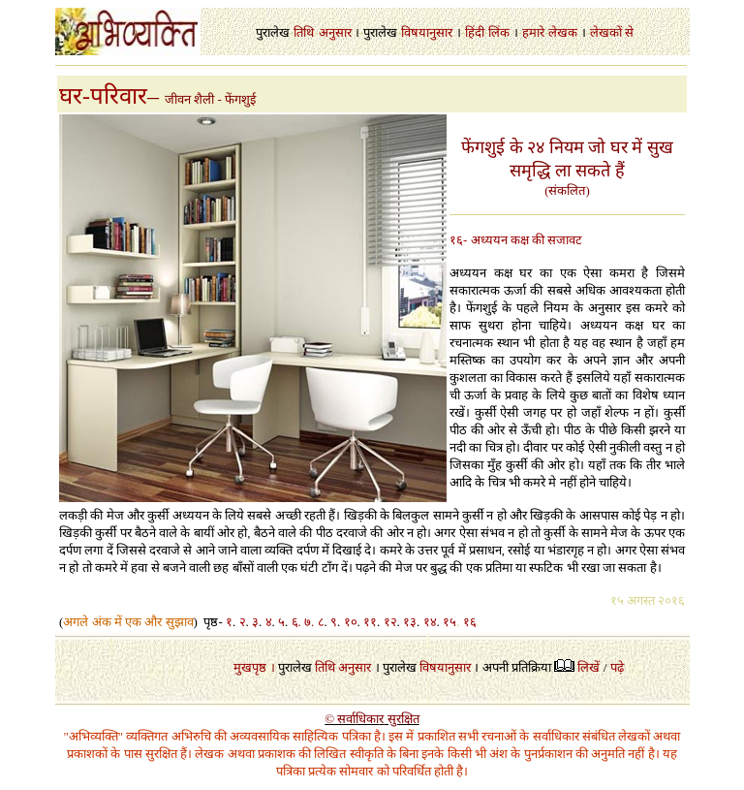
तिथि (304, 32)
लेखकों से (612, 32)
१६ (470, 622)
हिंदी (474, 32)
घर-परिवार (103, 96)
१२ (390, 622)
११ (370, 622)
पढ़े (617, 667)
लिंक (499, 32)
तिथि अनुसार (343, 667)
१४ (430, 622)
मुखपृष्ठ (249, 667)
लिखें (588, 667)
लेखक (562, 32)
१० (350, 622)
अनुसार (335, 32)
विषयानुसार (426, 32)
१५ (449, 622)
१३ (410, 622)
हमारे (533, 32)
